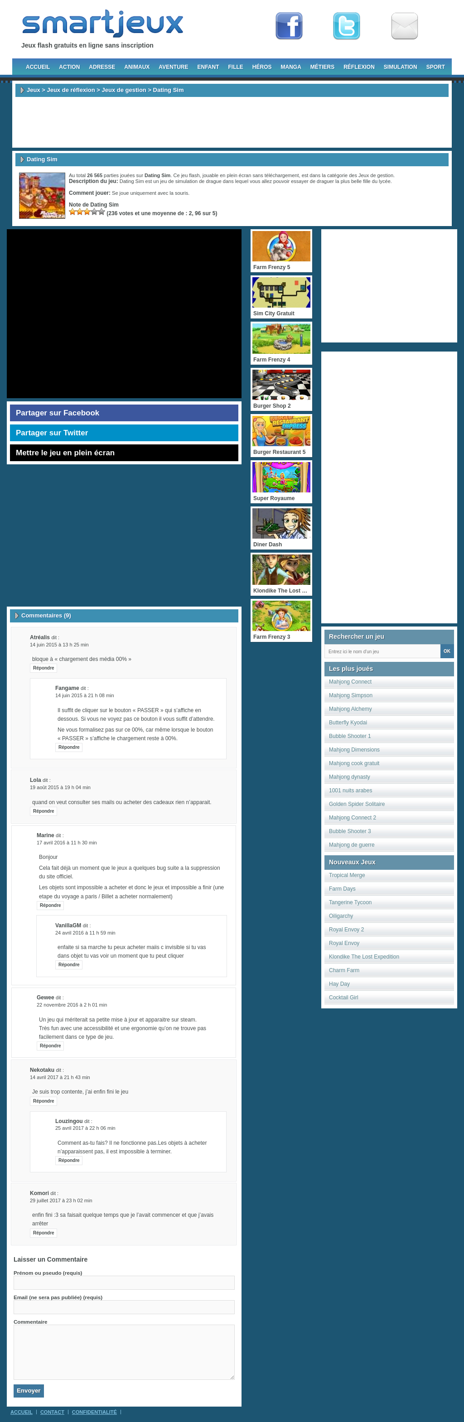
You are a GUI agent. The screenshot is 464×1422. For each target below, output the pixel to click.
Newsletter (404, 26)
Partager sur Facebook (57, 413)
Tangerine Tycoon (350, 902)
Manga (291, 67)
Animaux (137, 67)
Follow (346, 26)
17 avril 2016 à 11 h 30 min (67, 842)
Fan (289, 26)
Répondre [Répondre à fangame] (69, 747)
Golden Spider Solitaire (357, 804)
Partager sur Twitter (52, 433)
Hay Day (339, 984)
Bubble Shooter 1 (350, 736)
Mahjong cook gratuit (354, 763)
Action (69, 67)
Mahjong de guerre (352, 845)
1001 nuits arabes (350, 790)
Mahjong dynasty (349, 777)
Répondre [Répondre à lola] (43, 811)
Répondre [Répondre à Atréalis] (43, 667)
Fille (235, 67)
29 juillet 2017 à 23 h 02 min (61, 1200)
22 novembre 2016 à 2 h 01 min (72, 1004)
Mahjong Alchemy (350, 709)
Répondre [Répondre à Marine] (50, 905)
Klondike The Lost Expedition (364, 957)
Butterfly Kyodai (348, 722)
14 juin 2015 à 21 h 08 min (84, 695)
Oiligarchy (341, 916)
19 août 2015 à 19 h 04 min (60, 787)
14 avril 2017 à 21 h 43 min (60, 1077)
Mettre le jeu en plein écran (65, 452)
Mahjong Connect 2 (352, 818)
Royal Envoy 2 (346, 929)
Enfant (208, 67)
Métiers (322, 67)
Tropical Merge (347, 875)
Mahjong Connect (350, 682)
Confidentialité (94, 1412)
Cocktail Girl (343, 997)
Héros (262, 67)
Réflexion (359, 67)
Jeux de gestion (124, 90)
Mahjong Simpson (350, 695)
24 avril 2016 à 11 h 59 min (85, 932)
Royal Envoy (344, 943)
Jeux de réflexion (71, 90)
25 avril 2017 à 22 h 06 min (85, 1128)
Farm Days (342, 889)
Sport (435, 67)
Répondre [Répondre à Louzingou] (69, 1160)
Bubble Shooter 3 (350, 831)
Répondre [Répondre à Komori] (43, 1232)
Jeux (33, 90)
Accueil (38, 67)
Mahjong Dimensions (354, 750)
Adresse (102, 67)
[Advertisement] (232, 122)
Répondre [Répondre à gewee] (50, 1045)
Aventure (173, 67)
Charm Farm (344, 970)
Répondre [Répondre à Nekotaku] (43, 1101)
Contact (52, 1412)
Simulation (400, 67)
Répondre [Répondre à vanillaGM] (69, 964)
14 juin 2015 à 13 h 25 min (59, 644)
